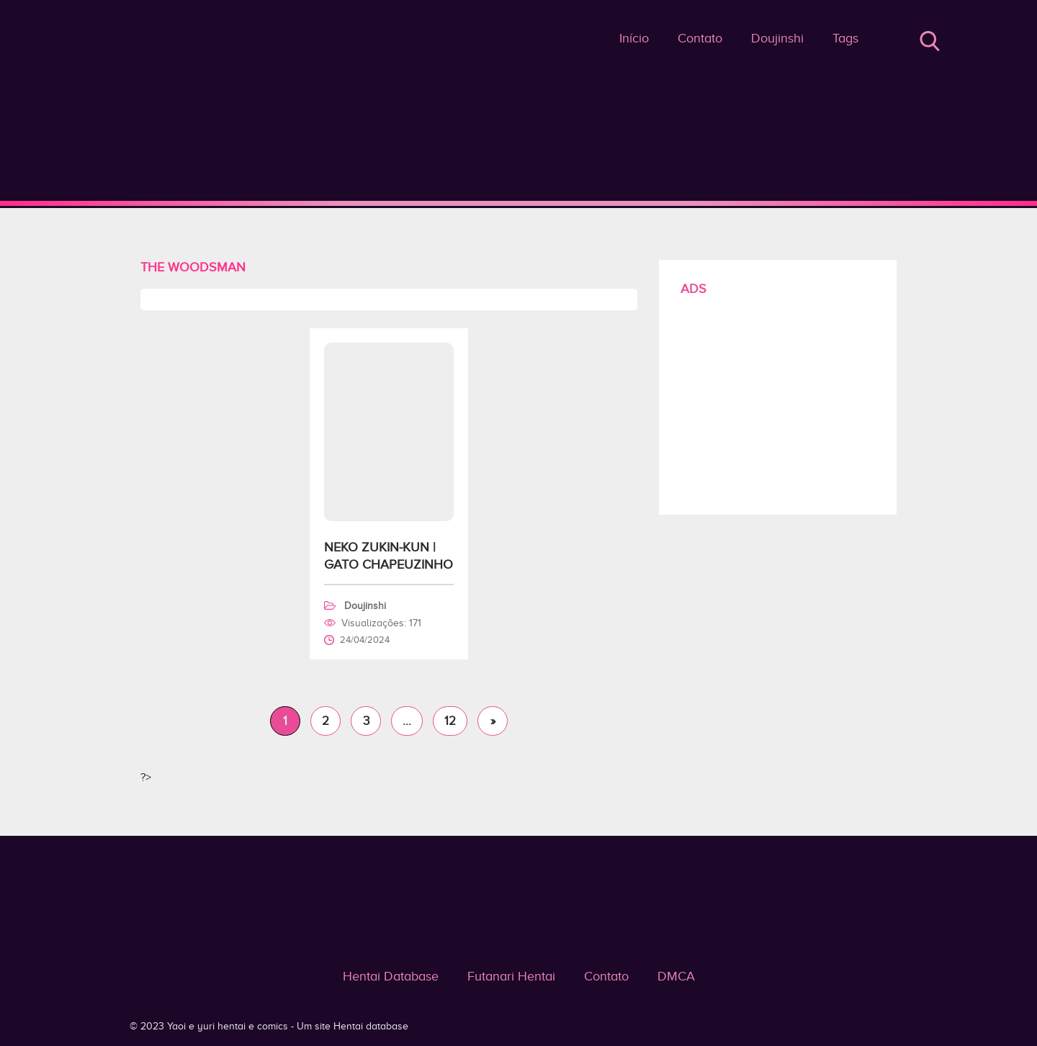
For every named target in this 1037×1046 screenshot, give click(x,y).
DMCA (676, 976)
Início (634, 38)
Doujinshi (777, 38)
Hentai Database (391, 976)
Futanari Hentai (511, 976)
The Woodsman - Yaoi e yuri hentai (519, 203)
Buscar (930, 41)
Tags (845, 38)
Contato (700, 38)
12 (450, 721)
